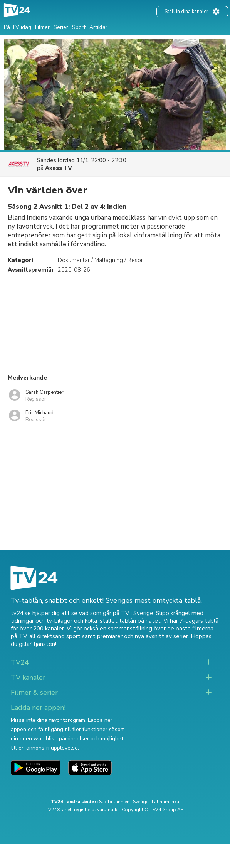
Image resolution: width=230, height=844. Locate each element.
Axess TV (58, 168)
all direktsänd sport (55, 636)
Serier (61, 27)
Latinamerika (165, 802)
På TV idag (17, 27)
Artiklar (98, 27)
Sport (79, 27)
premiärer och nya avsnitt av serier (142, 636)
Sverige (140, 802)
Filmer (42, 27)
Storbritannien (114, 802)
